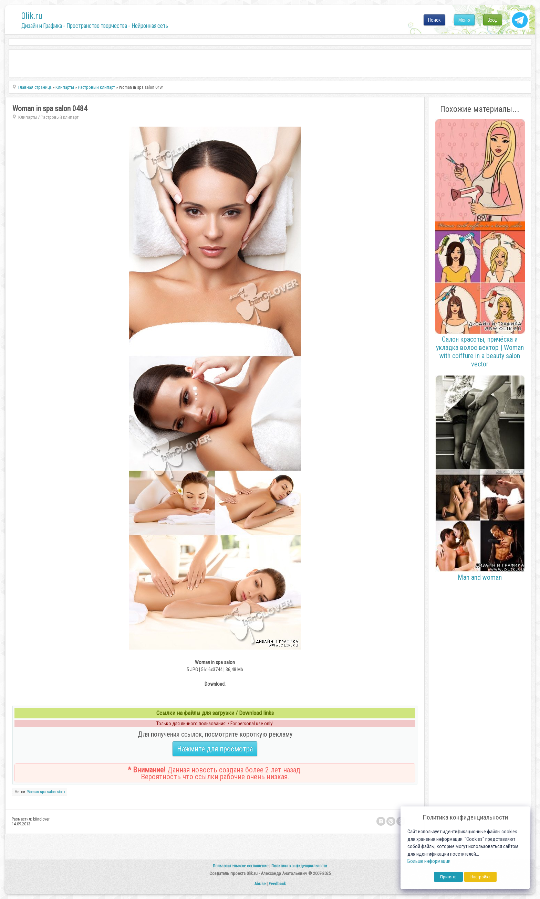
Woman (33, 792)
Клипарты (27, 117)
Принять (448, 876)
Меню (464, 20)
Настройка (480, 876)
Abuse (260, 883)
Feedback (277, 883)
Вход (493, 20)
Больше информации (428, 861)
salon (51, 792)
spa (43, 792)
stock (61, 792)
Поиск (434, 20)
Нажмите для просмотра (215, 749)
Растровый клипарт (60, 117)
